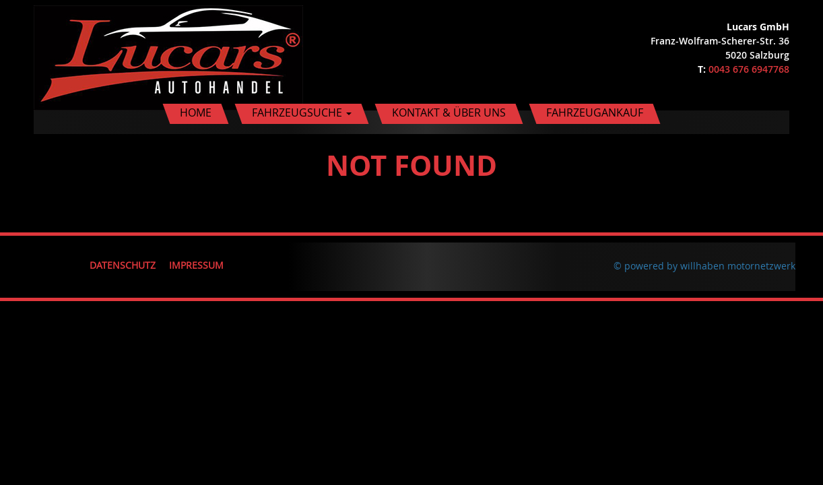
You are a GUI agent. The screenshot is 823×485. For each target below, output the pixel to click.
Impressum (196, 265)
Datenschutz (123, 265)
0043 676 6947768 (749, 69)
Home (195, 112)
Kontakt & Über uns (449, 112)
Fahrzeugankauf (594, 112)
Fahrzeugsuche (302, 112)
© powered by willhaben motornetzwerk (704, 265)
